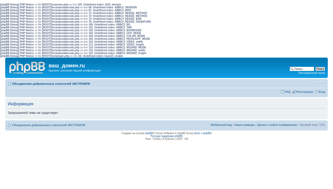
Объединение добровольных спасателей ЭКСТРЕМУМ (51, 83)
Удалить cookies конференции (277, 124)
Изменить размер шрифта (321, 82)
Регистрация (304, 91)
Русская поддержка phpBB (166, 136)
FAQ (288, 91)
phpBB (149, 133)
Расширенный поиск (311, 72)
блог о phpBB (203, 133)
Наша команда (244, 124)
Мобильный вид (313, 82)
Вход (322, 91)
